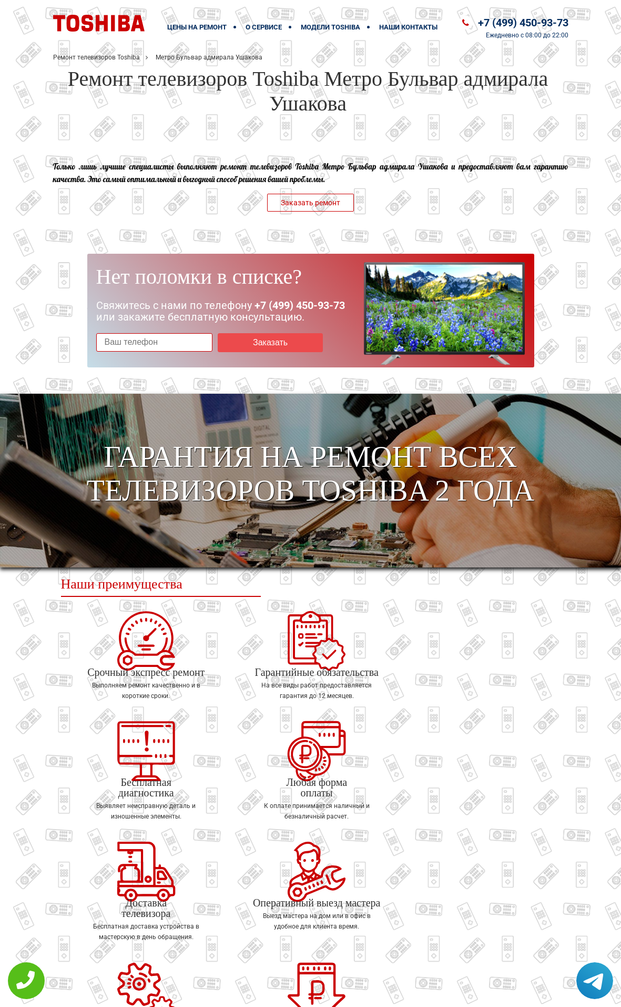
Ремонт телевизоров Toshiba (96, 57)
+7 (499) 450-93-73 (523, 22)
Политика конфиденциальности (237, 992)
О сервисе (264, 27)
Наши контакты (408, 27)
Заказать (262, 342)
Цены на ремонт (197, 27)
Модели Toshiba (330, 27)
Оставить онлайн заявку (342, 967)
